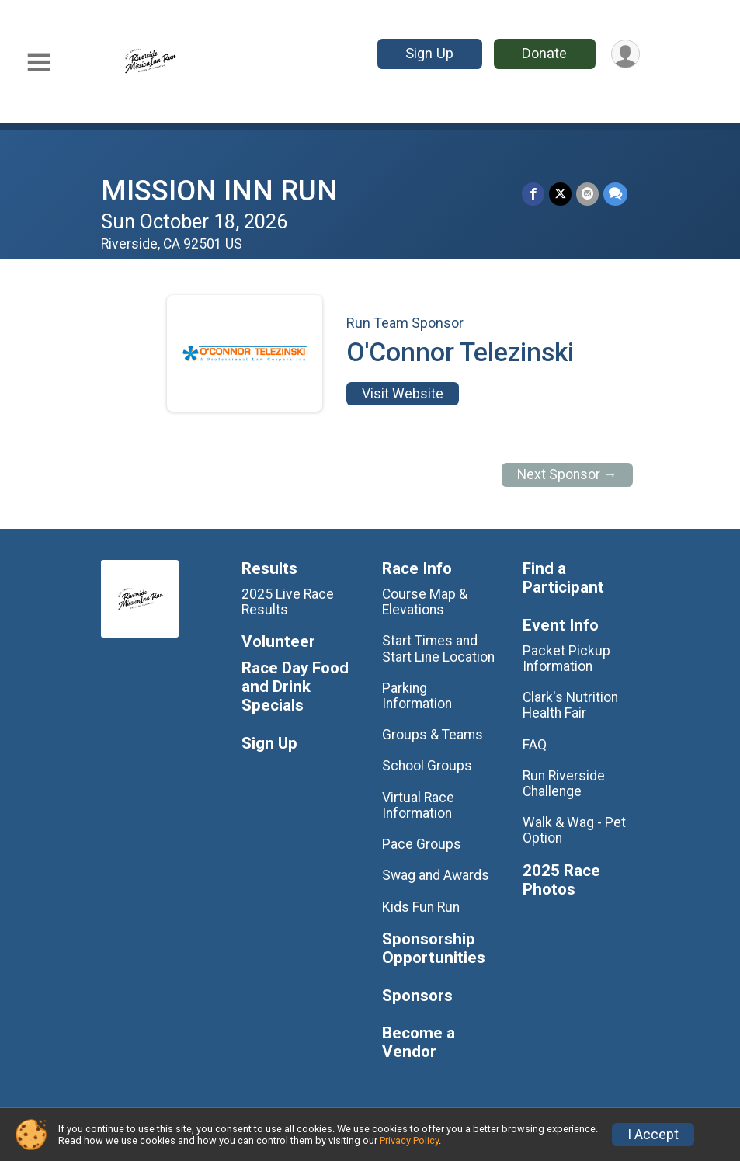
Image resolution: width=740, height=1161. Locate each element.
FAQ (535, 745)
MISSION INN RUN (219, 190)
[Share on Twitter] (560, 193)
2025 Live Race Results (287, 601)
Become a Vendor (418, 1042)
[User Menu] (625, 54)
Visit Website (402, 393)
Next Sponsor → (567, 474)
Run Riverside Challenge (564, 783)
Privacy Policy (409, 1140)
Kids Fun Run (421, 907)
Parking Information (417, 695)
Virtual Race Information (418, 805)
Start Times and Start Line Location (438, 648)
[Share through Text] (615, 193)
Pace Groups (421, 844)
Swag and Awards (435, 875)
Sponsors (417, 996)
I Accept (653, 1134)
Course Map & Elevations (424, 601)
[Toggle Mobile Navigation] (38, 62)
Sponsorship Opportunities (433, 948)
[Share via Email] (587, 193)
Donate (544, 53)
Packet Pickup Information (566, 658)
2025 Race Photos (561, 880)
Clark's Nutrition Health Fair (570, 705)
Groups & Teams (432, 734)
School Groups (427, 765)
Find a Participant (563, 578)
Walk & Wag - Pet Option (574, 830)
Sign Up (429, 53)
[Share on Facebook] (533, 193)
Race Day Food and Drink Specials (295, 686)
